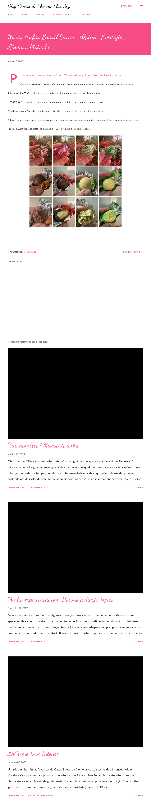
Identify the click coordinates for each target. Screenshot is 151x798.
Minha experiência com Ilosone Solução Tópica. (61, 599)
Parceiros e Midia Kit (63, 14)
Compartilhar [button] (131, 252)
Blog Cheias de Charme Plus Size (39, 6)
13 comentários (36, 487)
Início (10, 14)
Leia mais (138, 487)
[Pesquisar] (127, 6)
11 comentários (36, 641)
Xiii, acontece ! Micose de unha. (44, 445)
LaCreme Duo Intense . (35, 753)
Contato (40, 14)
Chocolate (29, 252)
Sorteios (86, 14)
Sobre (24, 14)
